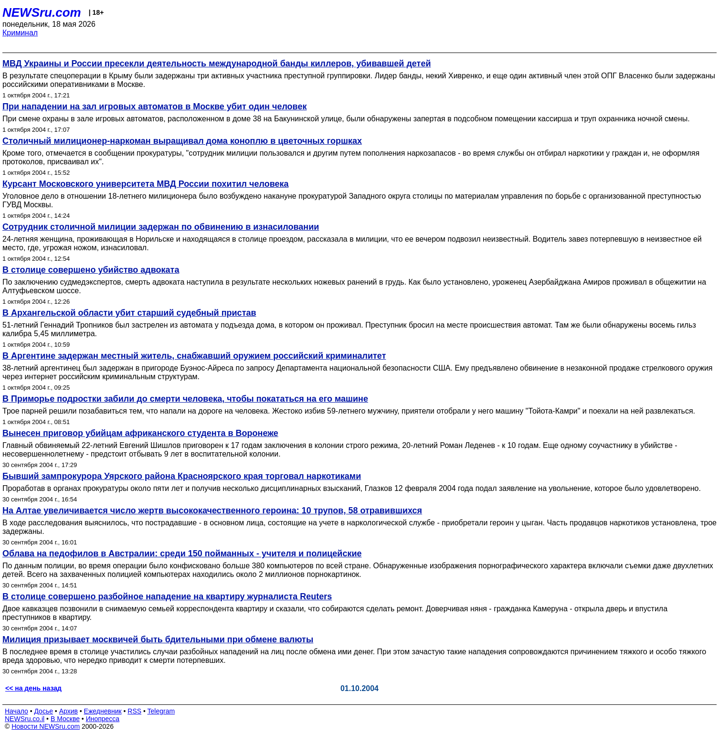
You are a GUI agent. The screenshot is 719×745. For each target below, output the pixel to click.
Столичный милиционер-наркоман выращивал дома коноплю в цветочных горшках (182, 141)
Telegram (161, 711)
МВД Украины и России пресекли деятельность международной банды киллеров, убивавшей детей (216, 63)
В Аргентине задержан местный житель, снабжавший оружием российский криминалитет (194, 356)
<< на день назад (33, 688)
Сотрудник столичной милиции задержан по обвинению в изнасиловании (160, 227)
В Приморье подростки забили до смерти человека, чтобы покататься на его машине (185, 399)
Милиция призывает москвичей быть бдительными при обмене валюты (157, 639)
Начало (16, 711)
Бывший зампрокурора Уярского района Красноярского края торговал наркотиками (181, 476)
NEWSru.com (41, 12)
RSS (134, 711)
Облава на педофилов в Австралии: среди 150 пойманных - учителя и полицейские (182, 553)
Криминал (20, 33)
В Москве (65, 719)
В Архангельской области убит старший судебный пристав (129, 313)
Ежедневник (103, 711)
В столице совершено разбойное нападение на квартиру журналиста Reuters (167, 596)
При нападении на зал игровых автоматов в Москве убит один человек (154, 106)
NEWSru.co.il (24, 719)
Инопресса (103, 719)
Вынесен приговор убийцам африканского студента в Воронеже (140, 433)
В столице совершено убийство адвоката (90, 270)
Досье (43, 711)
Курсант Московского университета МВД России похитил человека (145, 184)
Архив (68, 711)
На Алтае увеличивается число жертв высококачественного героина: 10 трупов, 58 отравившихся (212, 510)
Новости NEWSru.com (45, 726)
